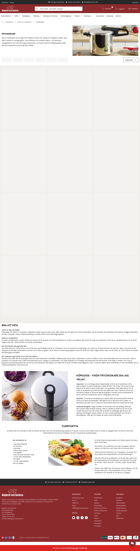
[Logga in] (119, 9)
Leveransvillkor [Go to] (120, 503)
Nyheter (118, 16)
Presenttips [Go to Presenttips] (97, 526)
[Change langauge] (3, 537)
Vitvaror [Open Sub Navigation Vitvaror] (78, 16)
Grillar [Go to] (96, 516)
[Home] (13, 9)
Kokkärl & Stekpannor (24, 22)
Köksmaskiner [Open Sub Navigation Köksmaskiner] (7, 16)
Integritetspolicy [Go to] (121, 508)
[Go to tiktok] (86, 517)
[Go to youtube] (73, 517)
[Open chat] (132, 543)
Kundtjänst (135, 2)
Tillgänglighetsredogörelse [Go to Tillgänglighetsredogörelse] (80, 508)
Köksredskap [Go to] (98, 505)
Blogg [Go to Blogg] (74, 505)
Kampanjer (110, 16)
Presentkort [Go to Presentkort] (97, 523)
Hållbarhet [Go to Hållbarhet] (75, 503)
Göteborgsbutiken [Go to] (121, 511)
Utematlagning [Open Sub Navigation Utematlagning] (67, 16)
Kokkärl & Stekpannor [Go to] (100, 511)
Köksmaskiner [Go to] (98, 498)
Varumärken (100, 16)
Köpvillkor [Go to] (119, 500)
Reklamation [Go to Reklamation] (120, 518)
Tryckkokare (40, 22)
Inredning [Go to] (97, 513)
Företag (12, 2)
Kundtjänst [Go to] (119, 498)
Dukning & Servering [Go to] (100, 508)
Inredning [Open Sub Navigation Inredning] (88, 16)
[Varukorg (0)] (133, 8)
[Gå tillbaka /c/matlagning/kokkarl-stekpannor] (2, 22)
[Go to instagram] (77, 517)
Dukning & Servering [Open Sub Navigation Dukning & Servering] (51, 16)
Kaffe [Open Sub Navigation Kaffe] (17, 16)
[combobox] (58, 9)
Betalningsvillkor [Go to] (121, 505)
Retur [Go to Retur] (117, 516)
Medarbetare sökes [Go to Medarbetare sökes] (78, 498)
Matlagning (9, 22)
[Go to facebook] (82, 517)
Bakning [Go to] (96, 503)
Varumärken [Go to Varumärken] (98, 521)
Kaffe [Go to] (95, 500)
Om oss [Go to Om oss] (74, 500)
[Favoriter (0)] (106, 8)
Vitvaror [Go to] (96, 518)
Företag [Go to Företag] (118, 513)
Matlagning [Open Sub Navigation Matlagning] (27, 16)
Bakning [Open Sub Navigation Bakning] (37, 16)
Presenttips (5, 2)
